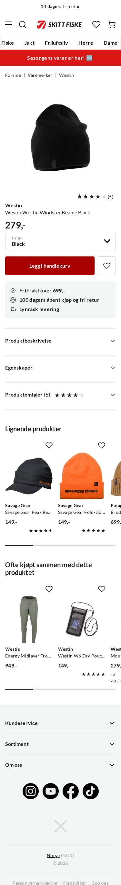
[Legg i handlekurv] (50, 265)
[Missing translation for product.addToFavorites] (107, 265)
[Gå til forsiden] (59, 24)
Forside (13, 75)
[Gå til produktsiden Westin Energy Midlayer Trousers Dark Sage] (29, 619)
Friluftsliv (56, 43)
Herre (85, 43)
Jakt (30, 43)
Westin (66, 75)
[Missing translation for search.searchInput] (22, 24)
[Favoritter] (96, 24)
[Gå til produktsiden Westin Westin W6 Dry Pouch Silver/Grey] (82, 619)
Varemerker (40, 75)
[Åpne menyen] (8, 24)
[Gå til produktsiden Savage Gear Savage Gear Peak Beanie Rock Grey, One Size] (29, 476)
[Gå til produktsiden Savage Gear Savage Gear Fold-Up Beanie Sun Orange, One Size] (82, 476)
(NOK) (60, 855)
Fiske (7, 43)
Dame (110, 43)
